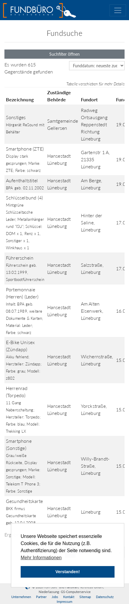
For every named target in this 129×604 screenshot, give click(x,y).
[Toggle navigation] (118, 10)
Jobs (55, 597)
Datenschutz (105, 597)
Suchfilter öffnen (64, 54)
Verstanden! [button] (67, 571)
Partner (41, 597)
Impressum (64, 601)
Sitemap (85, 597)
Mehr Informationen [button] (41, 557)
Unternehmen (21, 597)
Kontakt (68, 597)
